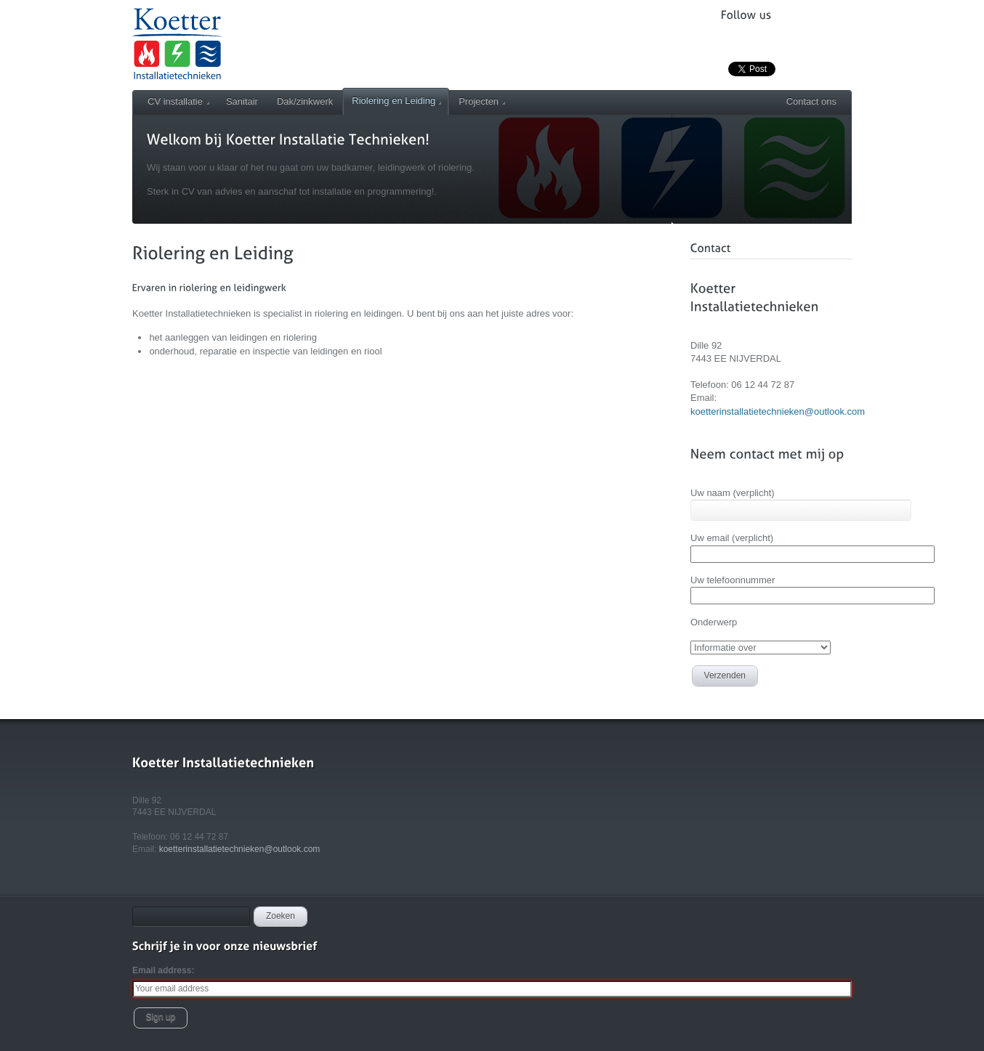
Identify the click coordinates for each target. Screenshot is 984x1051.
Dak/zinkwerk (305, 101)
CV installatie (178, 101)
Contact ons (811, 101)
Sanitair (242, 101)
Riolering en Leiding (396, 100)
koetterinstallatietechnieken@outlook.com (777, 411)
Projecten (482, 101)
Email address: (163, 970)
